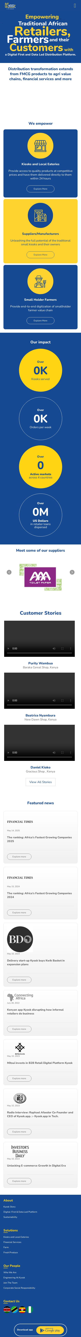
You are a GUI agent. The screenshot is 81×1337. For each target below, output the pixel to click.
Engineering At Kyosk (14, 1277)
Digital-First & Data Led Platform (20, 1211)
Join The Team (10, 1282)
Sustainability (10, 1217)
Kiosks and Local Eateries (16, 1237)
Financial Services (12, 1242)
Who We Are (9, 1272)
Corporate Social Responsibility (19, 1288)
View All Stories (40, 782)
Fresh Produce (10, 1252)
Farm (6, 1247)
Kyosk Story (9, 1206)
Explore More (40, 188)
